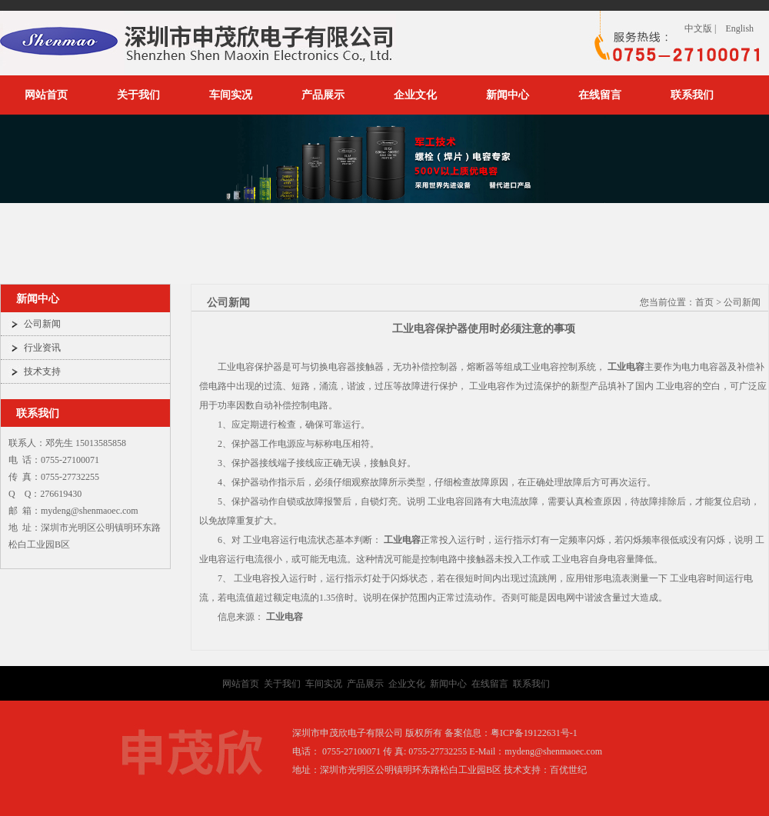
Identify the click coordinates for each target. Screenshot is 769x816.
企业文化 (415, 95)
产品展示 (323, 95)
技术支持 (42, 371)
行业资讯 (42, 347)
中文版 (698, 28)
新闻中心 (507, 95)
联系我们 (692, 95)
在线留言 (599, 95)
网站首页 (46, 95)
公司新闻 (42, 323)
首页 (704, 302)
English (739, 28)
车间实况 (230, 95)
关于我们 (138, 95)
